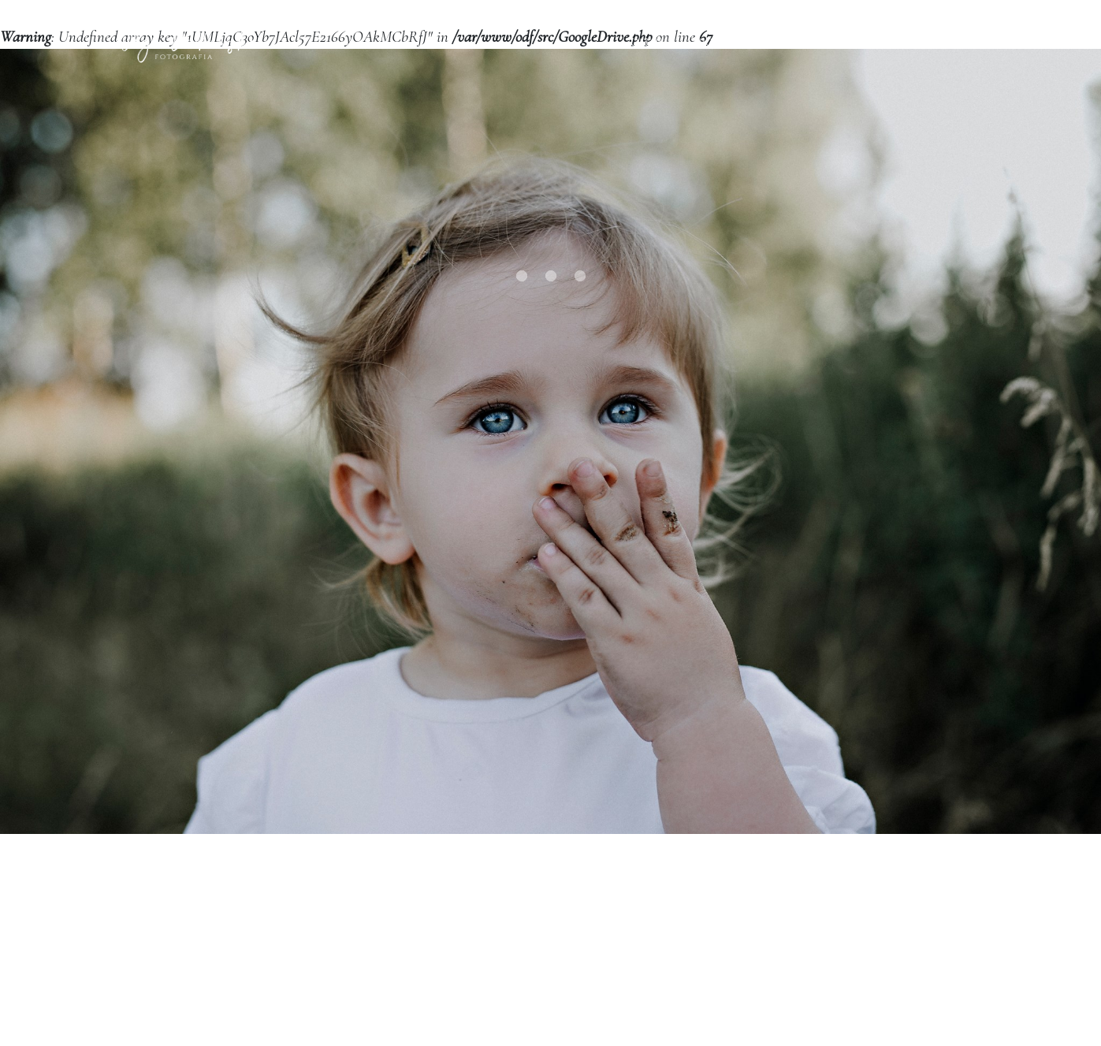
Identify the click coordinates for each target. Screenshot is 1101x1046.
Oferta (652, 60)
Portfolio (731, 60)
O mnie (810, 60)
